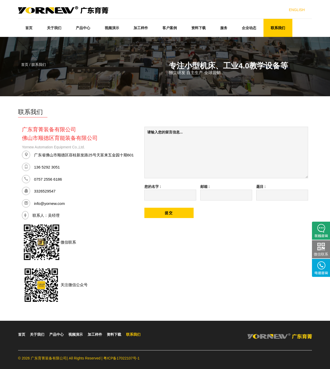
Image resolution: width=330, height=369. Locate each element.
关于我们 (54, 28)
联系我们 (278, 28)
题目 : (261, 187)
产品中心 (83, 28)
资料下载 (198, 28)
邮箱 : (205, 187)
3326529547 (44, 191)
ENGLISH (297, 10)
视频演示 (112, 28)
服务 (223, 28)
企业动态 (249, 28)
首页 (28, 28)
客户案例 (169, 28)
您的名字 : (152, 187)
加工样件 (141, 28)
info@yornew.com (49, 203)
